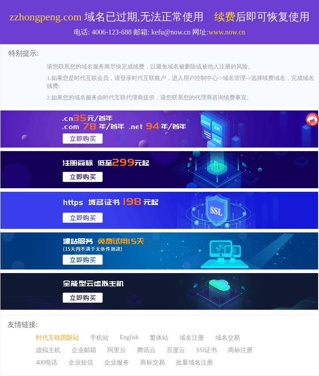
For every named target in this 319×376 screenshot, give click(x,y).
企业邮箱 (84, 350)
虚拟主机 (48, 350)
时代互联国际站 (57, 337)
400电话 (46, 362)
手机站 (99, 337)
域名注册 (191, 337)
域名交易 (227, 337)
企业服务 (116, 362)
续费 (224, 17)
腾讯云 (146, 350)
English (129, 337)
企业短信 (80, 362)
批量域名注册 (194, 362)
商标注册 (240, 350)
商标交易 (152, 362)
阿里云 (116, 350)
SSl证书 (206, 350)
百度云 (176, 350)
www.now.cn (227, 32)
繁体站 (159, 337)
